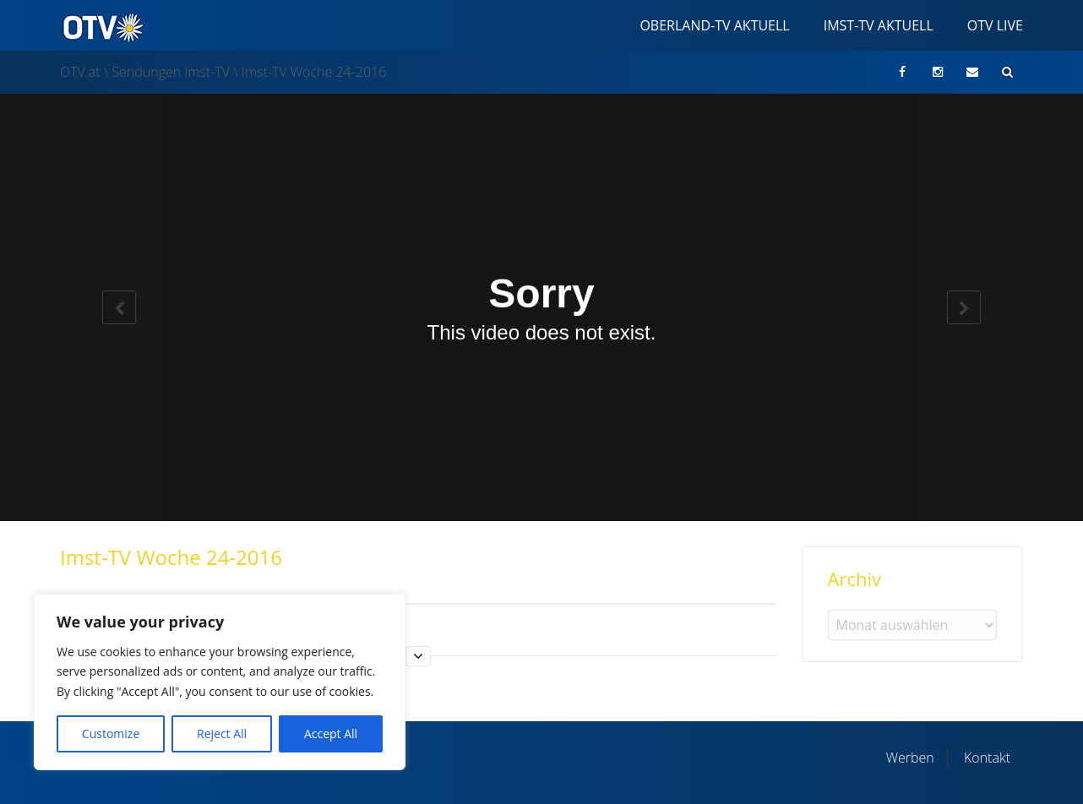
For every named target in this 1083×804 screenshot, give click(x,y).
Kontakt (987, 757)
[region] (219, 682)
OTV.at (80, 71)
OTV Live (995, 25)
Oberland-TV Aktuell (714, 25)
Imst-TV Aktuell (878, 25)
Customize (110, 733)
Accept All (330, 733)
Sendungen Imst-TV (171, 71)
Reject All (222, 733)
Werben (910, 757)
